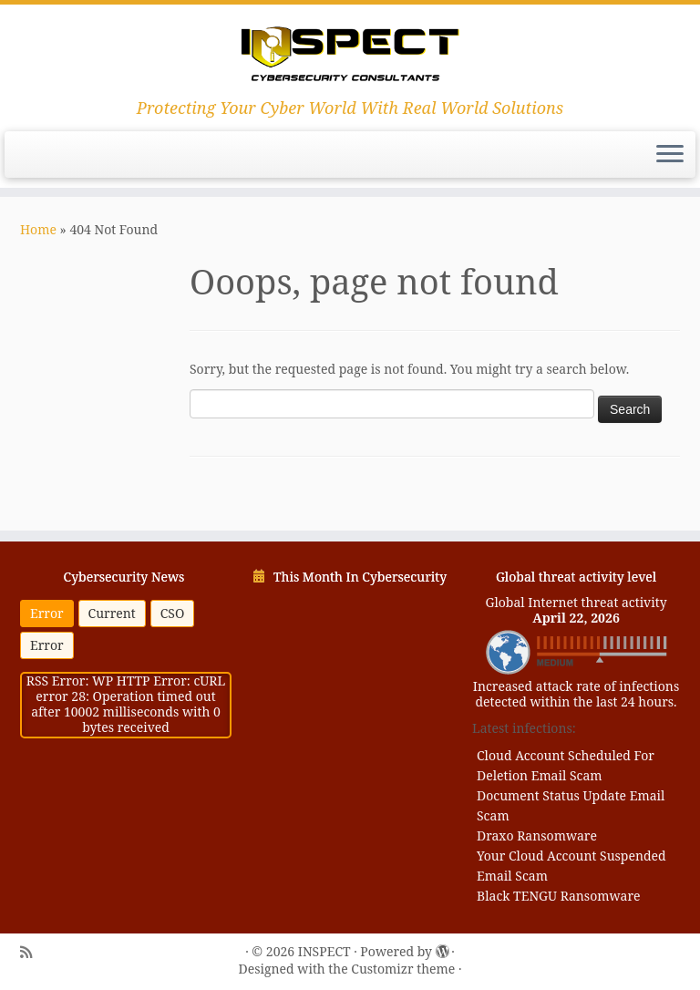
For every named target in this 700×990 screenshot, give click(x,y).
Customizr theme (403, 969)
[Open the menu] (670, 155)
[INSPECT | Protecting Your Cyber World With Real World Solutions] (350, 51)
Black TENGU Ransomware (559, 895)
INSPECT (324, 952)
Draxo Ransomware (537, 835)
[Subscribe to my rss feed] (26, 952)
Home (38, 229)
